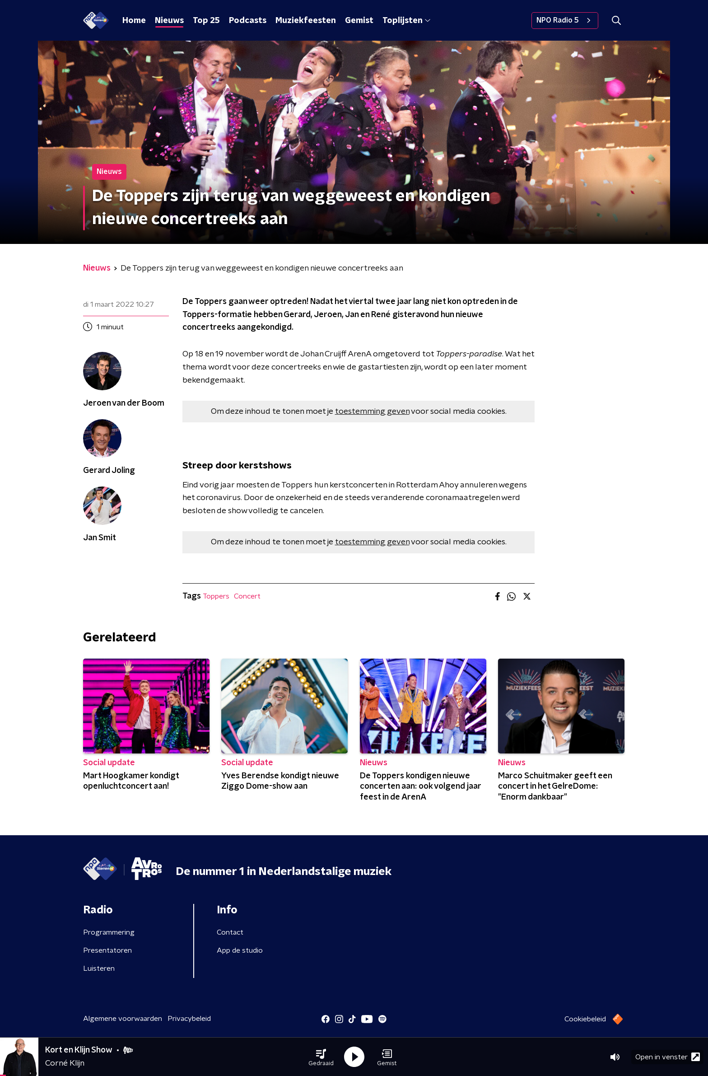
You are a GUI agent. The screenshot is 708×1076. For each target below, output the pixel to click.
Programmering (109, 932)
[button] (321, 1057)
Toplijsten (406, 21)
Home (134, 21)
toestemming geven (372, 411)
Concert (247, 596)
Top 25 (206, 21)
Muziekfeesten (305, 21)
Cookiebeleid (585, 1019)
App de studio (240, 950)
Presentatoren (107, 950)
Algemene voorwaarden (122, 1018)
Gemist (359, 21)
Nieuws (169, 21)
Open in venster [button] (667, 1057)
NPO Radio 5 (564, 20)
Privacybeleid (189, 1018)
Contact (230, 932)
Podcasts (247, 21)
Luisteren (99, 968)
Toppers (216, 596)
